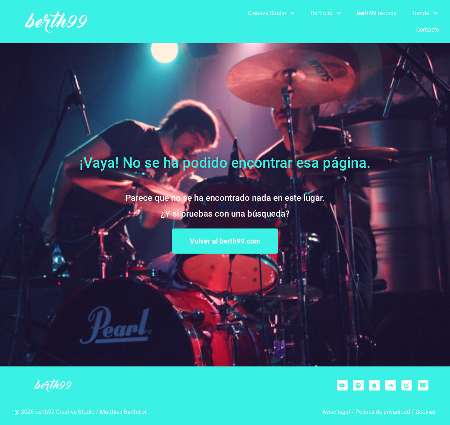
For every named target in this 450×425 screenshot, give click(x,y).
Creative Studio (271, 13)
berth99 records (376, 13)
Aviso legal (336, 411)
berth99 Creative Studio (65, 411)
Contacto (427, 29)
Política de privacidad (382, 411)
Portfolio (326, 13)
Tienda (425, 13)
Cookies (425, 411)
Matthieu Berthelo (122, 411)
